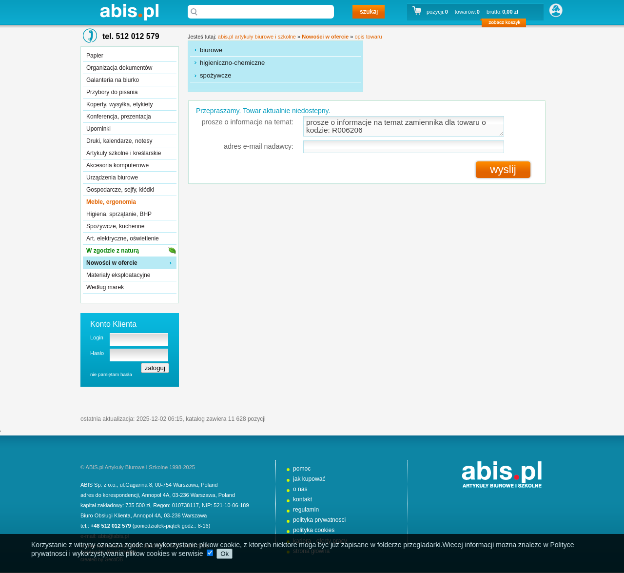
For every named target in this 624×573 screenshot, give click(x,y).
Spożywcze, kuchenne (115, 226)
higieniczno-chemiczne (232, 62)
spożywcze (216, 75)
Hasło (97, 353)
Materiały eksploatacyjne (118, 275)
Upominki (98, 128)
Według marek (105, 287)
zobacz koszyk (507, 24)
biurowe (211, 50)
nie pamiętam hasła (111, 374)
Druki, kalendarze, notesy (119, 141)
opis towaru (368, 37)
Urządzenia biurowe (112, 177)
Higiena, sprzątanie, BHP (119, 214)
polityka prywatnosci (319, 519)
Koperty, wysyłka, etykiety (119, 104)
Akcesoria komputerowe (117, 165)
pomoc (302, 468)
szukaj (368, 11)
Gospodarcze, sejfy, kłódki (120, 189)
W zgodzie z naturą (112, 250)
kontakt (302, 499)
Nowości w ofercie (111, 262)
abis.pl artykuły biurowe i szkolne (129, 11)
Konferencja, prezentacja (118, 116)
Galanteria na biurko (112, 80)
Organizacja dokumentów (119, 67)
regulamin (306, 509)
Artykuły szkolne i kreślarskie (123, 153)
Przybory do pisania (111, 92)
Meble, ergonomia (111, 201)
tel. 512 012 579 (130, 36)
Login (96, 337)
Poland (209, 485)
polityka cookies (313, 530)
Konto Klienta (113, 324)
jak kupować (309, 478)
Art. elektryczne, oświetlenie (122, 238)
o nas (300, 489)
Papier (94, 55)
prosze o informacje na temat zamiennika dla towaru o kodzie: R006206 (403, 126)
